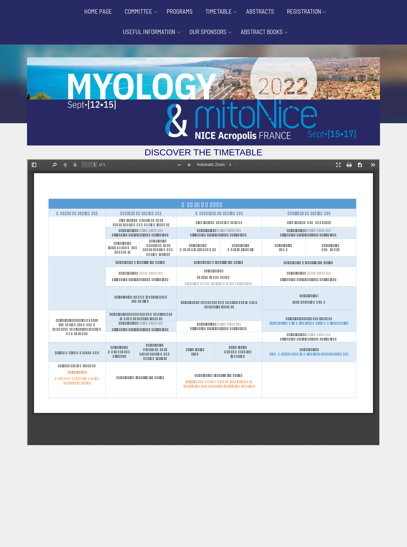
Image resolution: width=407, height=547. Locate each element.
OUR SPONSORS (208, 31)
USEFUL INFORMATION (149, 31)
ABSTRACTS (260, 11)
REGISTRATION (304, 11)
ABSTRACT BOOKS (262, 31)
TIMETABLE (218, 11)
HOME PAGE (98, 11)
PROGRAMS (180, 11)
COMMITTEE (138, 11)
